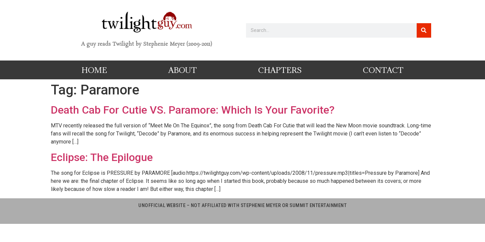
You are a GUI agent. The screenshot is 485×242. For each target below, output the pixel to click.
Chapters (280, 70)
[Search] (424, 30)
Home (94, 70)
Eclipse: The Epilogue (102, 157)
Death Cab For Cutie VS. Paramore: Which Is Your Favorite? (193, 110)
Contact (383, 70)
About (182, 70)
